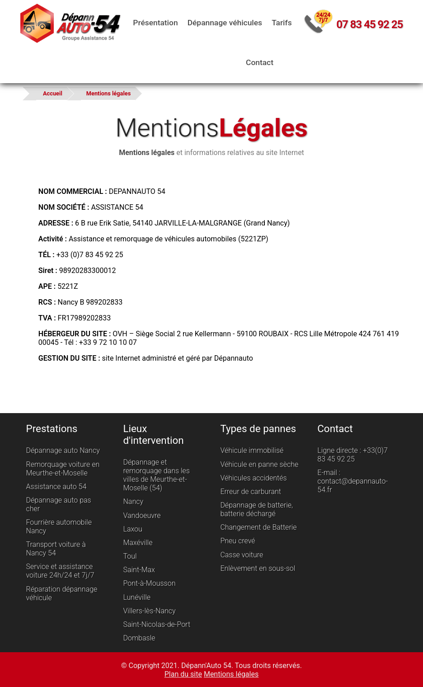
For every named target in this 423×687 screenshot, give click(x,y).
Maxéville (138, 542)
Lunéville (137, 597)
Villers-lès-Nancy (149, 611)
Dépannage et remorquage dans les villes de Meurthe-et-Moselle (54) (156, 475)
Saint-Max (139, 569)
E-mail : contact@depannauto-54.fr (352, 481)
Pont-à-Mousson (149, 583)
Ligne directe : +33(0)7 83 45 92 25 (352, 454)
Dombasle (139, 638)
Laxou (132, 529)
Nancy (133, 501)
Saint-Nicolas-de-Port (157, 624)
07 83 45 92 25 (368, 24)
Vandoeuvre (142, 515)
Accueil (52, 93)
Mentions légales (108, 93)
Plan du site (183, 673)
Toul (130, 556)
